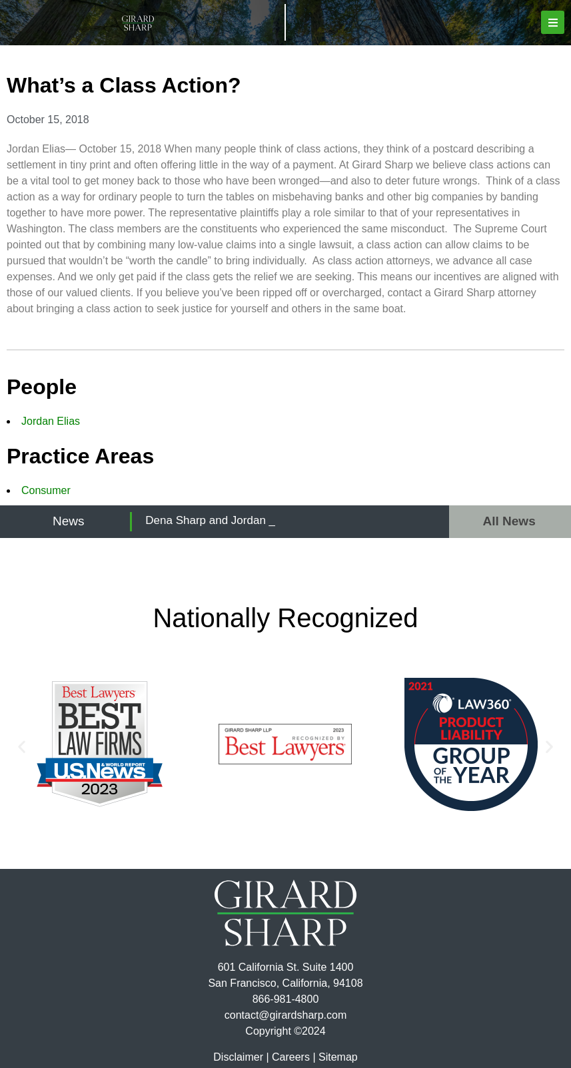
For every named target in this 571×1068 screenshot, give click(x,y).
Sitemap (338, 1057)
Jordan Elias (50, 421)
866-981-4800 (286, 999)
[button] (552, 22)
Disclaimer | (241, 1057)
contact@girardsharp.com (285, 1015)
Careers (291, 1057)
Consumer (46, 490)
